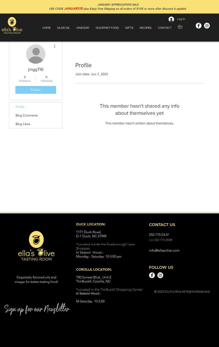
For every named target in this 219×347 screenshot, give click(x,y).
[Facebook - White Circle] (198, 26)
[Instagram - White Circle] (207, 26)
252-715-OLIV (159, 234)
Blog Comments (27, 115)
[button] (182, 26)
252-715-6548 (163, 240)
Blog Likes (23, 124)
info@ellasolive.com (164, 250)
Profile (20, 107)
